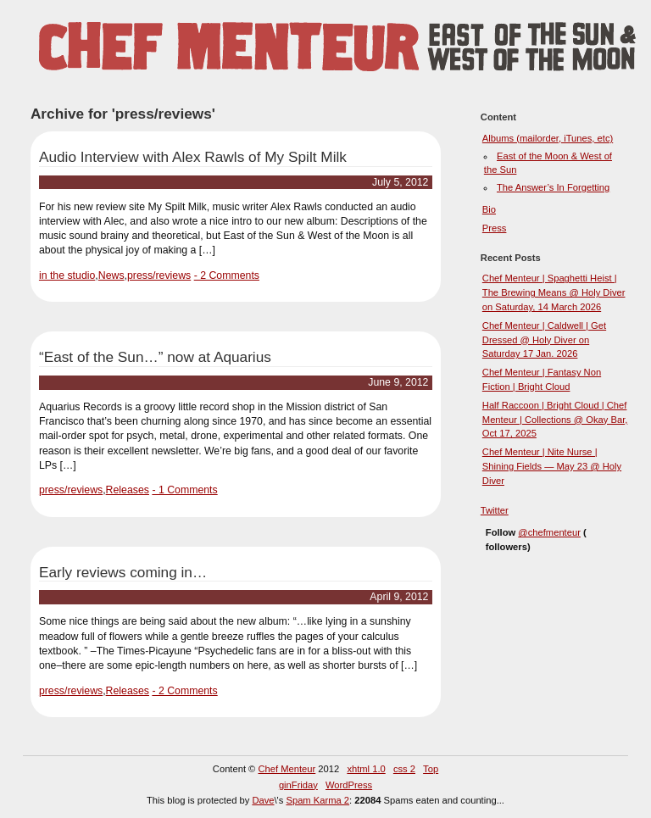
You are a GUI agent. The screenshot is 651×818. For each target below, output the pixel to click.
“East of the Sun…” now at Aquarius (155, 356)
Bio (489, 209)
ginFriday (298, 785)
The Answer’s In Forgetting (553, 187)
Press (494, 228)
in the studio (67, 275)
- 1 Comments (184, 490)
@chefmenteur (549, 532)
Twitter (495, 510)
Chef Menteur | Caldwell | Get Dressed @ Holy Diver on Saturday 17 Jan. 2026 (544, 339)
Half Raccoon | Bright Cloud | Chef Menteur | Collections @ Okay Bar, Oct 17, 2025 (555, 419)
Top (430, 769)
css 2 (404, 769)
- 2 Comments (226, 275)
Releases (127, 490)
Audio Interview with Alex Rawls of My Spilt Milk (193, 156)
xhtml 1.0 (366, 769)
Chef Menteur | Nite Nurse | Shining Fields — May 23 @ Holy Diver (551, 466)
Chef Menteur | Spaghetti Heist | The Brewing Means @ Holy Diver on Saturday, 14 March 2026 (554, 292)
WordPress (349, 785)
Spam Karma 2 (317, 800)
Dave (263, 800)
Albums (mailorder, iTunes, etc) (547, 138)
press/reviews (159, 275)
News (111, 275)
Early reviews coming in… (123, 572)
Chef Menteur (286, 769)
